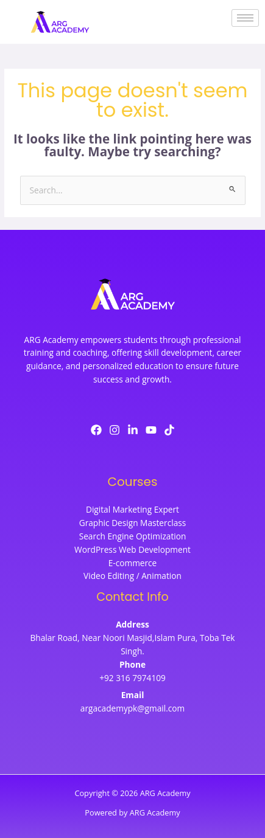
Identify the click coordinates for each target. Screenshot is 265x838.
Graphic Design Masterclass (132, 522)
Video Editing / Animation (132, 575)
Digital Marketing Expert (132, 509)
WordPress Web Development (132, 549)
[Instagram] (114, 429)
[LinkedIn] (132, 429)
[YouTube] (151, 429)
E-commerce (132, 563)
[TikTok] (169, 429)
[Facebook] (96, 429)
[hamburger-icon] (245, 18)
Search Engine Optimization (132, 536)
